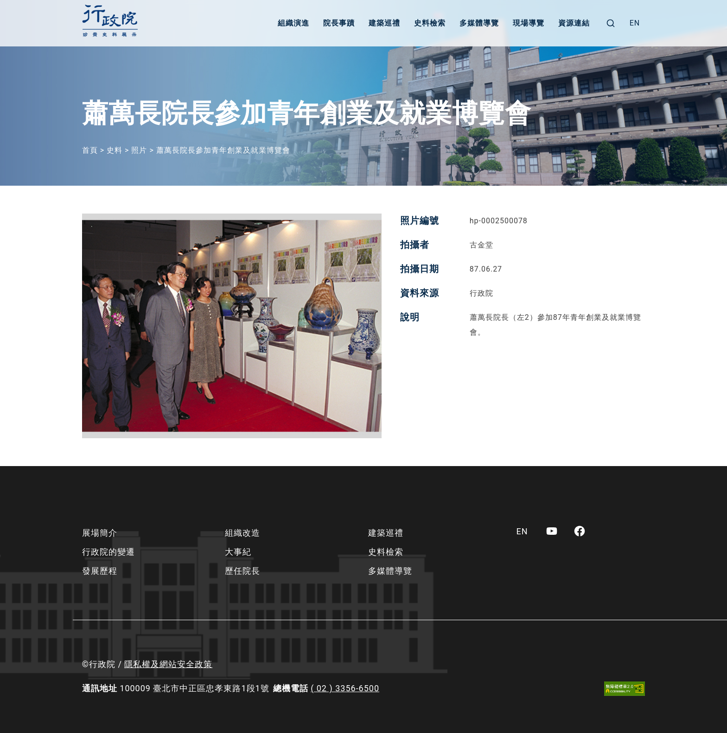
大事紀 (238, 552)
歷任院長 (242, 571)
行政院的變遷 (108, 552)
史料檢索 (430, 23)
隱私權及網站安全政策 (168, 664)
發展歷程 (99, 571)
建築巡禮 (384, 23)
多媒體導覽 (479, 23)
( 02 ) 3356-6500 (345, 688)
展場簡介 (99, 533)
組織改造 (242, 533)
